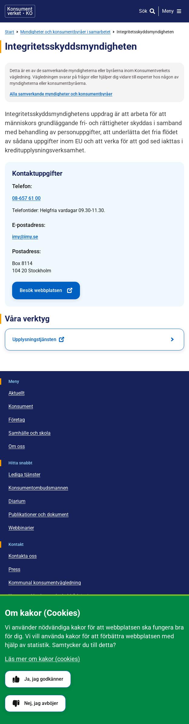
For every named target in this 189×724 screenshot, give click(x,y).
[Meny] (172, 11)
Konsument (20, 406)
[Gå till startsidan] (20, 11)
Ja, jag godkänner (37, 679)
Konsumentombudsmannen (38, 488)
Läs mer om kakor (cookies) (42, 659)
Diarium (16, 501)
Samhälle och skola (29, 433)
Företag (16, 420)
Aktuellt (16, 393)
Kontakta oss (22, 556)
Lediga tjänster (24, 474)
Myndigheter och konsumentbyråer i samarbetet (65, 31)
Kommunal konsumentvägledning (44, 583)
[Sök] (147, 11)
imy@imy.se (25, 237)
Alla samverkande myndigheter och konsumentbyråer (61, 93)
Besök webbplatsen (46, 290)
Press (14, 569)
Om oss (16, 446)
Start (9, 31)
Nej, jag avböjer (35, 703)
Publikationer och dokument (38, 514)
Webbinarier (21, 528)
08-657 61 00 (26, 198)
